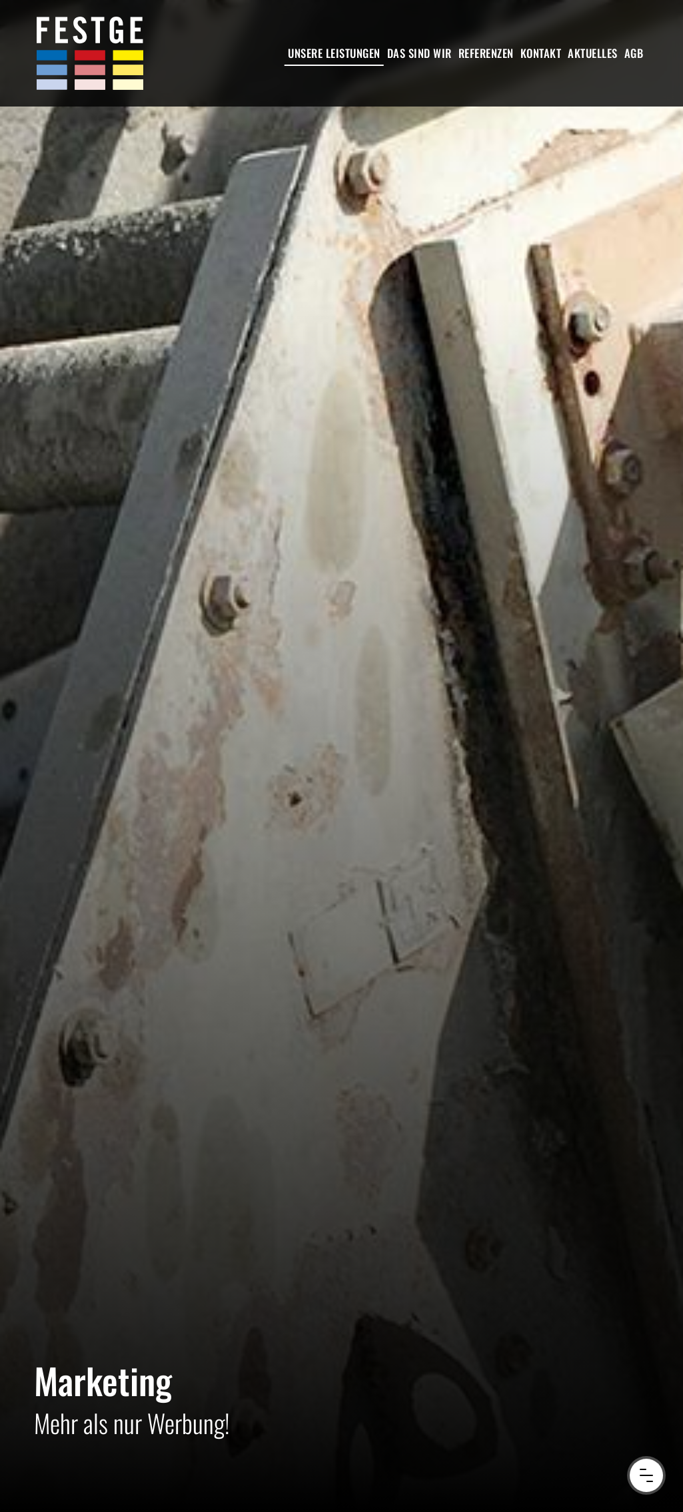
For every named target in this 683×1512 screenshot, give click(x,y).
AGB (634, 53)
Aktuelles (593, 53)
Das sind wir (419, 53)
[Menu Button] (646, 1475)
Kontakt (541, 53)
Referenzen (486, 53)
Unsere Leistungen (334, 53)
